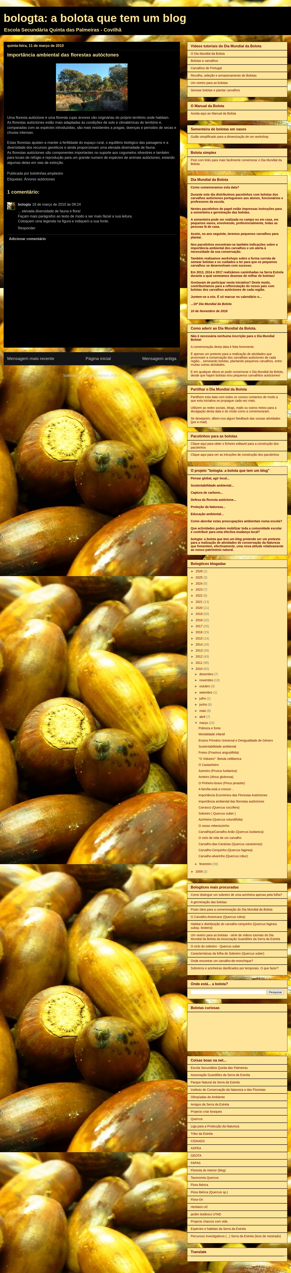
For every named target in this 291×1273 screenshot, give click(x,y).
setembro (206, 692)
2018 (199, 620)
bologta (24, 204)
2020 (199, 608)
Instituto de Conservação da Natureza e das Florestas (228, 1089)
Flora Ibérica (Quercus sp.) (209, 1192)
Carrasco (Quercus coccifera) (219, 807)
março (204, 723)
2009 (199, 871)
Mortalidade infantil (212, 734)
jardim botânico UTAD (206, 1214)
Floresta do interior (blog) (208, 1170)
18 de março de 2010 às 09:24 (56, 204)
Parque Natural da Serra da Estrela (215, 1082)
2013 (199, 650)
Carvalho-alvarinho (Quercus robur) (223, 856)
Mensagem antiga (159, 358)
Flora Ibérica (199, 1185)
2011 (199, 663)
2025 (199, 577)
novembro (206, 680)
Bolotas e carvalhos (204, 61)
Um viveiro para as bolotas (209, 83)
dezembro (206, 674)
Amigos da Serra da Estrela (210, 1104)
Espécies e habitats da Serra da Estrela (218, 1229)
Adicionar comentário (27, 239)
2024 (199, 583)
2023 (199, 589)
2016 (199, 632)
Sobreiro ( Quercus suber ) (217, 813)
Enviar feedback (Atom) (101, 375)
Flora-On (197, 1199)
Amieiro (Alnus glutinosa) (216, 777)
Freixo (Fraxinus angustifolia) (219, 752)
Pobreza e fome (210, 728)
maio (203, 711)
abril (202, 717)
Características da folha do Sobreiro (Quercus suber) (227, 953)
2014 (199, 644)
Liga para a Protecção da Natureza (215, 1126)
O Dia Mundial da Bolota (208, 53)
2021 (199, 602)
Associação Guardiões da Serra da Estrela (220, 1075)
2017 (199, 626)
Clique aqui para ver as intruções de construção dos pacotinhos (235, 454)
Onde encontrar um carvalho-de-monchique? (222, 961)
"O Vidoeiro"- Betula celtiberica (220, 759)
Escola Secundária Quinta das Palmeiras (219, 1068)
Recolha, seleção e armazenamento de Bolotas (224, 75)
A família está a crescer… (216, 789)
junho (203, 704)
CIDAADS (198, 1141)
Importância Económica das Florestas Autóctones (233, 795)
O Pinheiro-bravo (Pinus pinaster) (222, 783)
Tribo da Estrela (202, 1133)
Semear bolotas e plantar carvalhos (215, 90)
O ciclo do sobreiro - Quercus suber (215, 946)
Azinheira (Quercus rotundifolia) (221, 819)
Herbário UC (199, 1207)
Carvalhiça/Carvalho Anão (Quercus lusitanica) (231, 832)
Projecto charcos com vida (209, 1221)
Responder (26, 228)
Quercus (197, 1119)
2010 (199, 669)
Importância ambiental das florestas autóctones (231, 801)
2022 (199, 595)
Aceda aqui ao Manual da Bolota (213, 113)
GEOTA (196, 1155)
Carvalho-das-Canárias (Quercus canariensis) (230, 844)
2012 (199, 656)
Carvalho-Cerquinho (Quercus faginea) (225, 850)
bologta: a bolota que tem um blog (95, 18)
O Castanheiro (209, 765)
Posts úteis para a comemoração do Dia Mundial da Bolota (231, 909)
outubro (205, 686)
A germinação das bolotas (209, 902)
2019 (199, 614)
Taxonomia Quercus (205, 1177)
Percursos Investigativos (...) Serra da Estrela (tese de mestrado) (236, 1236)
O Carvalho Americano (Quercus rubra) (218, 917)
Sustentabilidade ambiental (217, 746)
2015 (199, 638)
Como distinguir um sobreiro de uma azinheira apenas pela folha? (236, 895)
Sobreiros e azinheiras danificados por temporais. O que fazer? (234, 968)
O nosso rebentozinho (214, 826)
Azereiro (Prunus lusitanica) (218, 771)
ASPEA (196, 1148)
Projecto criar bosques (206, 1111)
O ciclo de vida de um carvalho (220, 838)
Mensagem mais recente (30, 358)
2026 (199, 571)
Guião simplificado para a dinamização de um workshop (229, 136)
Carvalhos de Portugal (206, 68)
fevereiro (205, 864)
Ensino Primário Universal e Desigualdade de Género (236, 740)
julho (203, 698)
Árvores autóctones (39, 179)
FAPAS (196, 1163)
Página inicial (98, 358)
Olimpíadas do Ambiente (208, 1097)
